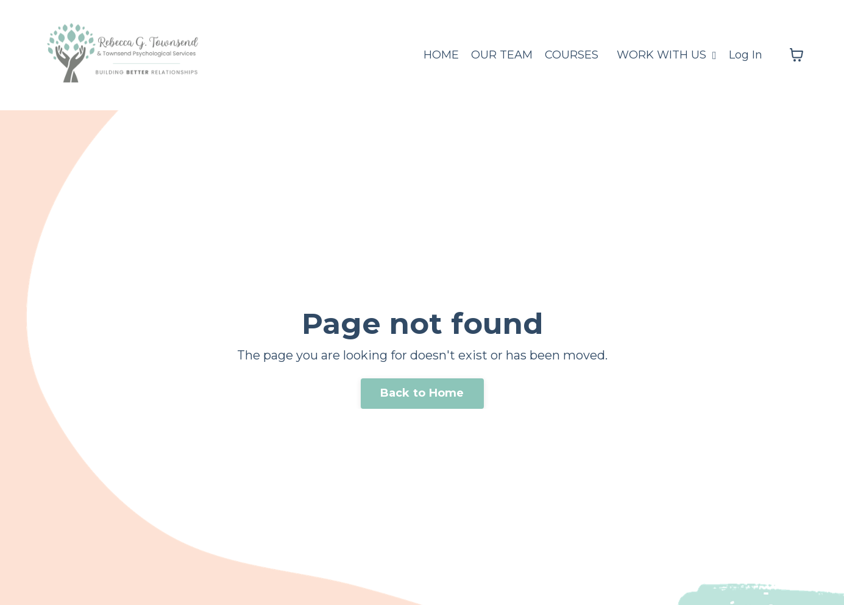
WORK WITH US (667, 55)
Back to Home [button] (422, 393)
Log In (745, 55)
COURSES (571, 55)
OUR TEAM (502, 55)
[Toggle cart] (796, 55)
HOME (441, 55)
